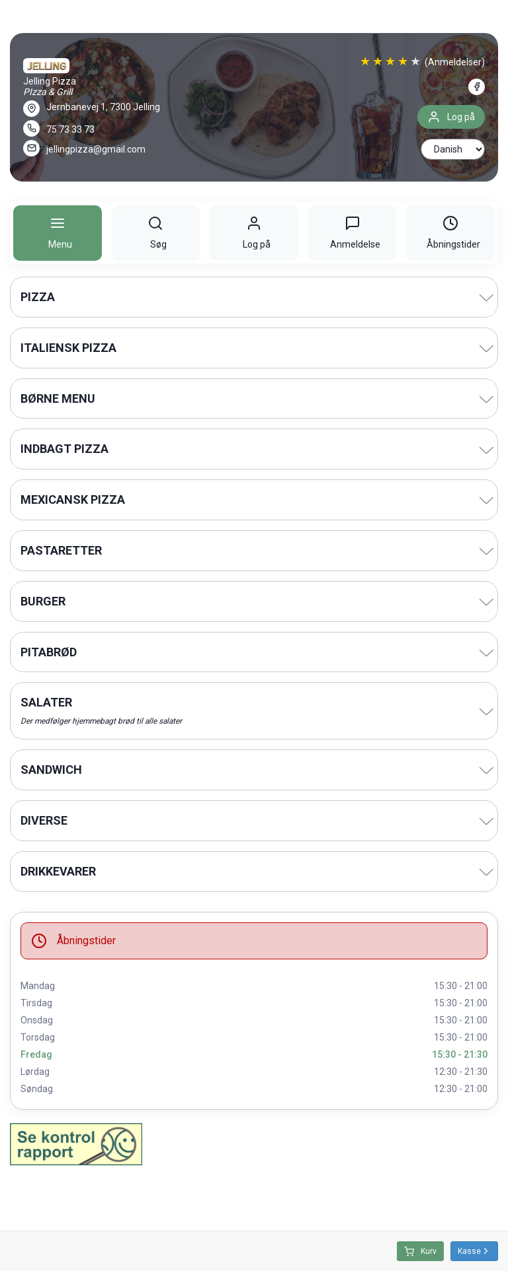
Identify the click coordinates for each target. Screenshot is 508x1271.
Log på (451, 116)
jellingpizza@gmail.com (96, 149)
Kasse (474, 1251)
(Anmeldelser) (455, 62)
